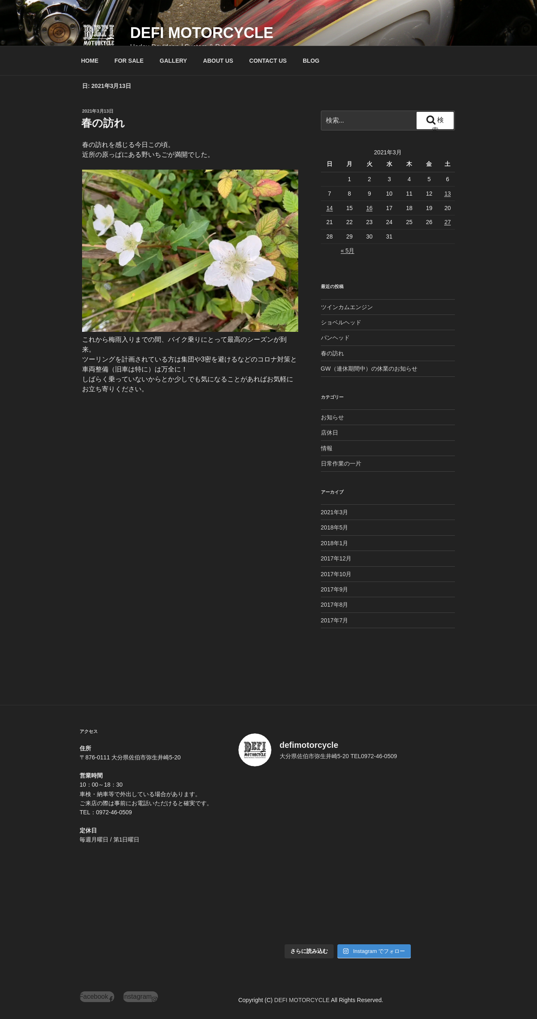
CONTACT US (268, 60)
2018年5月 (335, 527)
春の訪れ (103, 123)
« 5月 (347, 250)
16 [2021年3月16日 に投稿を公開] (369, 208)
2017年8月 (335, 604)
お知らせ (332, 417)
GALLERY (173, 60)
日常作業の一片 (341, 463)
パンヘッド (335, 337)
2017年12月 (336, 558)
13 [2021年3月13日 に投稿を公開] (447, 193)
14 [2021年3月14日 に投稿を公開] (329, 208)
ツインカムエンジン (347, 307)
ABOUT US (218, 60)
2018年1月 (335, 543)
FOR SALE (129, 60)
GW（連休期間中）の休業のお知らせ (369, 368)
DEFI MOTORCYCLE (201, 32)
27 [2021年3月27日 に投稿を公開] (447, 222)
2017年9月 (335, 589)
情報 (326, 448)
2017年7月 (335, 620)
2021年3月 (335, 512)
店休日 (329, 432)
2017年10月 (336, 574)
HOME (90, 60)
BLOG (311, 60)
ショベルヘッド (341, 322)
